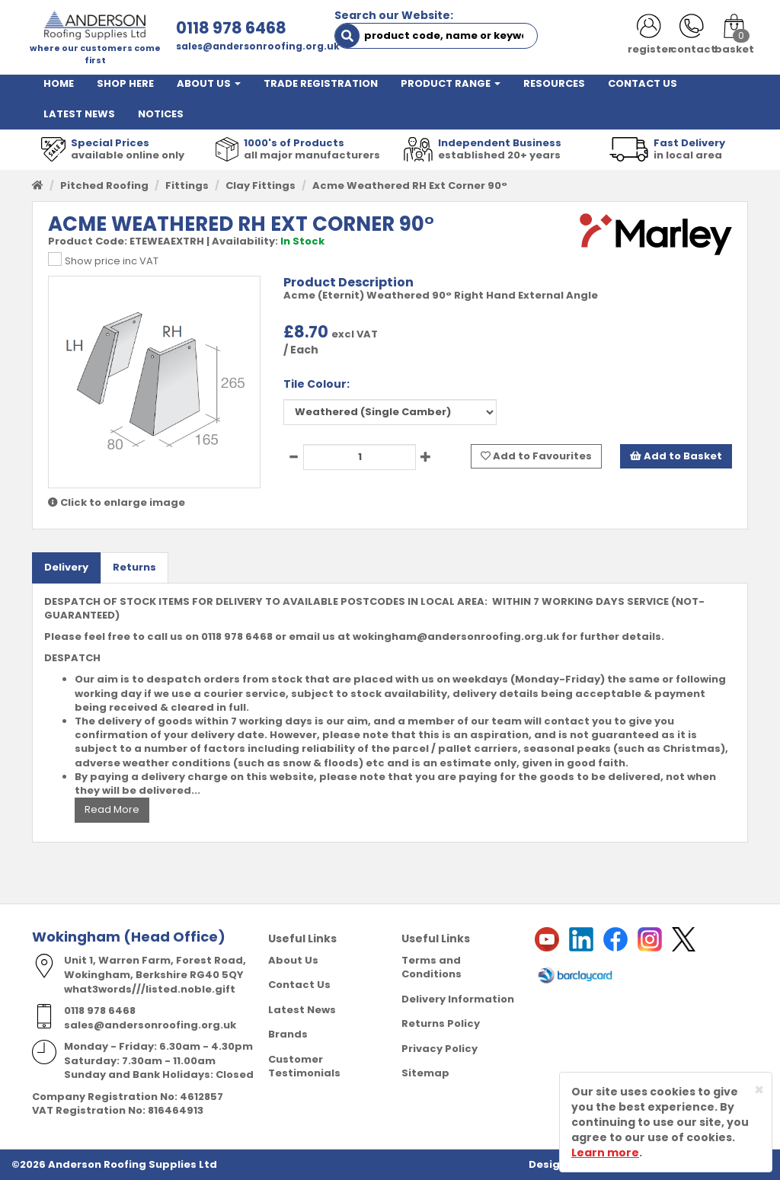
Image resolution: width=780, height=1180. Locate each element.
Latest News (302, 1010)
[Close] (759, 1090)
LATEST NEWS (79, 114)
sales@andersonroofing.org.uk (258, 46)
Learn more (605, 1152)
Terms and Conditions (431, 967)
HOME (58, 83)
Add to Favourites (536, 456)
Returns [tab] (134, 567)
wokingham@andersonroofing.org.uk (456, 636)
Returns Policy (440, 1023)
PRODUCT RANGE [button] (450, 83)
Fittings (187, 185)
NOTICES (161, 114)
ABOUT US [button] (209, 83)
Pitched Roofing (104, 185)
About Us (293, 960)
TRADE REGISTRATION (321, 83)
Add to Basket (676, 456)
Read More (112, 809)
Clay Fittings (260, 185)
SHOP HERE (125, 83)
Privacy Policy (439, 1048)
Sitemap (425, 1073)
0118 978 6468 (231, 28)
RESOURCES (554, 83)
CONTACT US (642, 83)
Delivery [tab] (66, 567)
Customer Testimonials (304, 1066)
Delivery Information (457, 999)
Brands (288, 1034)
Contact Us (299, 984)
